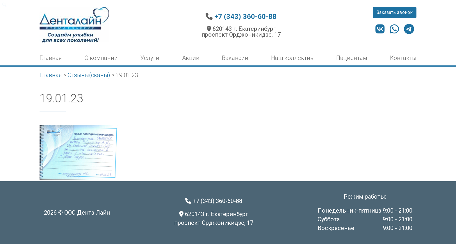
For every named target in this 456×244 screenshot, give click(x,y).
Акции (191, 57)
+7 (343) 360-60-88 (245, 17)
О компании (101, 57)
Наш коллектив (292, 57)
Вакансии (235, 57)
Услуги (149, 57)
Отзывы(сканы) (89, 75)
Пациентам (351, 57)
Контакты (403, 57)
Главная (51, 57)
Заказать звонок (395, 12)
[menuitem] (4, 4)
